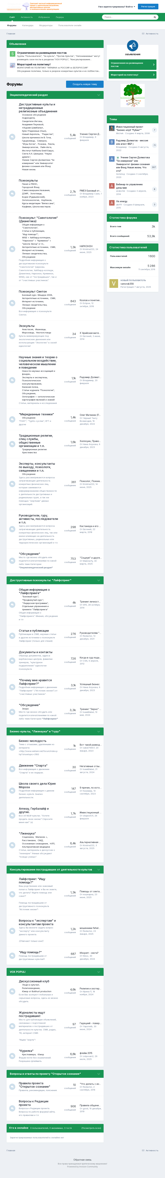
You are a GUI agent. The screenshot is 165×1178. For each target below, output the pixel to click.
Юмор (41, 1061)
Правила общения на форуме (96, 1112)
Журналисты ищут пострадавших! (32, 1020)
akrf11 (119, 204)
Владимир (88, 137)
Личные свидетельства (34, 253)
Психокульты (28, 180)
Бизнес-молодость (33, 747)
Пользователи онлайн (69, 25)
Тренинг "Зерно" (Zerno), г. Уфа (97, 714)
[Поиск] (120, 17)
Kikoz (85, 962)
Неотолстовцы (43, 332)
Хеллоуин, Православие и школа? (99, 441)
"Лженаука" (27, 840)
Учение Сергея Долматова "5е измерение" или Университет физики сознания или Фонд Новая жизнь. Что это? (133, 164)
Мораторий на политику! (34, 64)
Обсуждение (29, 257)
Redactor (87, 639)
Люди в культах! (30, 991)
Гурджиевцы (28, 140)
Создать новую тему (85, 84)
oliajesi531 (88, 822)
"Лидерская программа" (35, 606)
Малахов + (41, 843)
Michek (119, 133)
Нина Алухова (90, 444)
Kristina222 (88, 249)
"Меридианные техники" (36, 414)
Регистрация (148, 6)
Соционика (28, 843)
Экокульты (27, 326)
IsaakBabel (88, 717)
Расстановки (29, 847)
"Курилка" (26, 1057)
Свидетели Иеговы (32, 121)
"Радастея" (47, 134)
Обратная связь (82, 1166)
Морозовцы (28, 332)
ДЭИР (25, 193)
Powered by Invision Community (82, 1173)
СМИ (53, 247)
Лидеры (60, 17)
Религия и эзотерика (91, 995)
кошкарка (88, 901)
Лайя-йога (46, 147)
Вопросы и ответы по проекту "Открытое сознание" (45, 1080)
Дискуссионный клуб (34, 988)
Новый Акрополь (31, 134)
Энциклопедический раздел (29, 94)
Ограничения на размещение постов (42, 52)
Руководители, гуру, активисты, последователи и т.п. (34, 519)
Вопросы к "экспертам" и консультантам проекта (37, 929)
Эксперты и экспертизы (34, 377)
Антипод (120, 174)
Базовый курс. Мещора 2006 (37, 295)
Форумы (11, 25)
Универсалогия (30, 147)
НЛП (52, 850)
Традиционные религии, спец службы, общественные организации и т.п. (36, 441)
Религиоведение (31, 994)
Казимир (87, 797)
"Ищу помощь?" (30, 234)
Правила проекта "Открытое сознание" (35, 1091)
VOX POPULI (17, 978)
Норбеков (47, 200)
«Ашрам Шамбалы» (32, 127)
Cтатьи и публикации (33, 231)
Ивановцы (41, 329)
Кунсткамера (29, 1061)
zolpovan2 (88, 1063)
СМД (40, 847)
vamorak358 (127, 283)
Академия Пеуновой (33, 124)
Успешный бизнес (90, 687)
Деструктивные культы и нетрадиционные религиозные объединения (38, 108)
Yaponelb (87, 1033)
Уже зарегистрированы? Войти (116, 6)
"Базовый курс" (30, 600)
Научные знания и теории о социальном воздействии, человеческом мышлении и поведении (38, 362)
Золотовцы (36, 193)
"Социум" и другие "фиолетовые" (99, 561)
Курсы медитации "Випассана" (38, 203)
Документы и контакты (36, 655)
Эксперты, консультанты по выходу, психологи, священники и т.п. (37, 467)
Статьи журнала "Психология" (38, 390)
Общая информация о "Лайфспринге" (34, 594)
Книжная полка (30, 387)
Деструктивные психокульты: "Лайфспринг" (40, 583)
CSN (85, 664)
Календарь (28, 25)
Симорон (42, 140)
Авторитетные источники (35, 247)
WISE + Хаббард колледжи (36, 237)
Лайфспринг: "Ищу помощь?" (32, 887)
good (85, 1115)
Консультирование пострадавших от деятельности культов (51, 876)
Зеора (25, 712)
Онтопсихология (30, 200)
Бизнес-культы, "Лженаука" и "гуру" (35, 738)
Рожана (42, 144)
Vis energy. (122, 201)
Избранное (44, 17)
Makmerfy (88, 564)
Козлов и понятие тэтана (94, 300)
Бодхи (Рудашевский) (33, 197)
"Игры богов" (29, 144)
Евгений (87, 336)
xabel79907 (89, 754)
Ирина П (87, 998)
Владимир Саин (91, 193)
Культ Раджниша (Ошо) (34, 131)
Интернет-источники (33, 250)
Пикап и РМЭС (30, 184)
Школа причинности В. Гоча (36, 137)
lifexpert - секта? (89, 959)
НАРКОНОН (86, 246)
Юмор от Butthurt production (37, 998)
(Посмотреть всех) (91, 1134)
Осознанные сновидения (35, 850)
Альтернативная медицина (36, 853)
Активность (27, 17)
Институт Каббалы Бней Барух (38, 150)
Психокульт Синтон (33, 291)
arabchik (120, 191)
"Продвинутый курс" (33, 603)
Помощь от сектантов (92, 898)
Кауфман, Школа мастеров (36, 206)
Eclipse (86, 303)
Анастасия (28, 329)
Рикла (51, 144)
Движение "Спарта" (33, 772)
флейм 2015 (86, 1059)
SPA (85, 608)
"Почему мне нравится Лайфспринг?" (35, 685)
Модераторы (46, 25)
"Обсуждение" (29, 557)
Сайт (12, 18)
